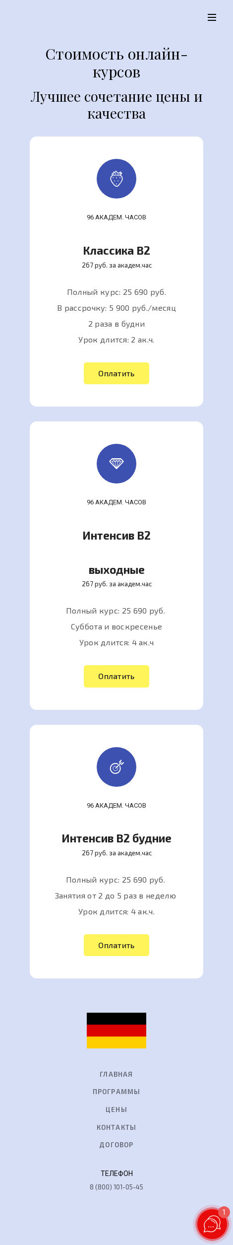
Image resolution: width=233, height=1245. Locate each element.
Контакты (117, 1127)
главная (116, 1074)
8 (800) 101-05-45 (116, 1187)
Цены (116, 1109)
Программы (117, 1092)
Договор (116, 1145)
